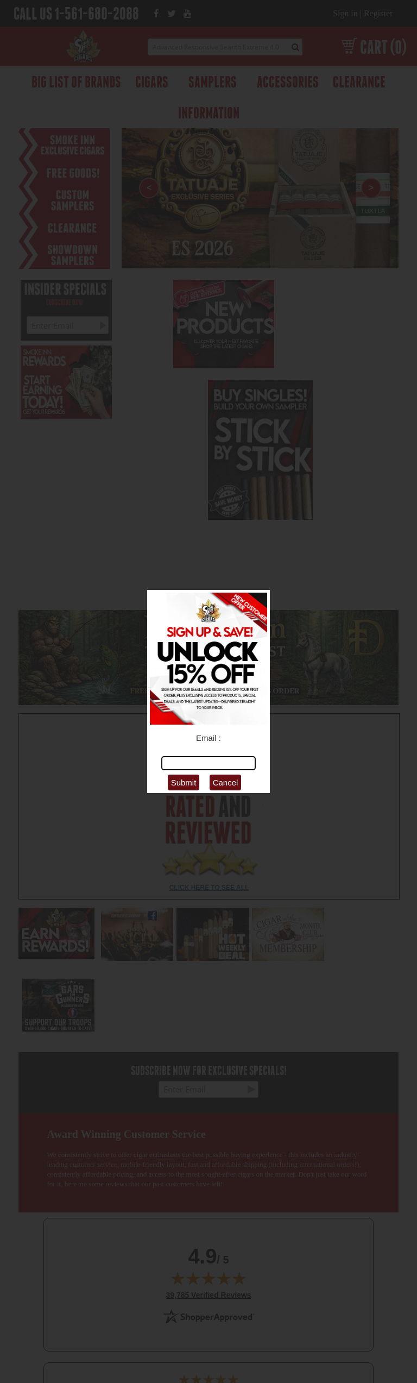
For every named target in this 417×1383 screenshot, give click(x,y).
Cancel (225, 782)
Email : (208, 738)
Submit (184, 782)
